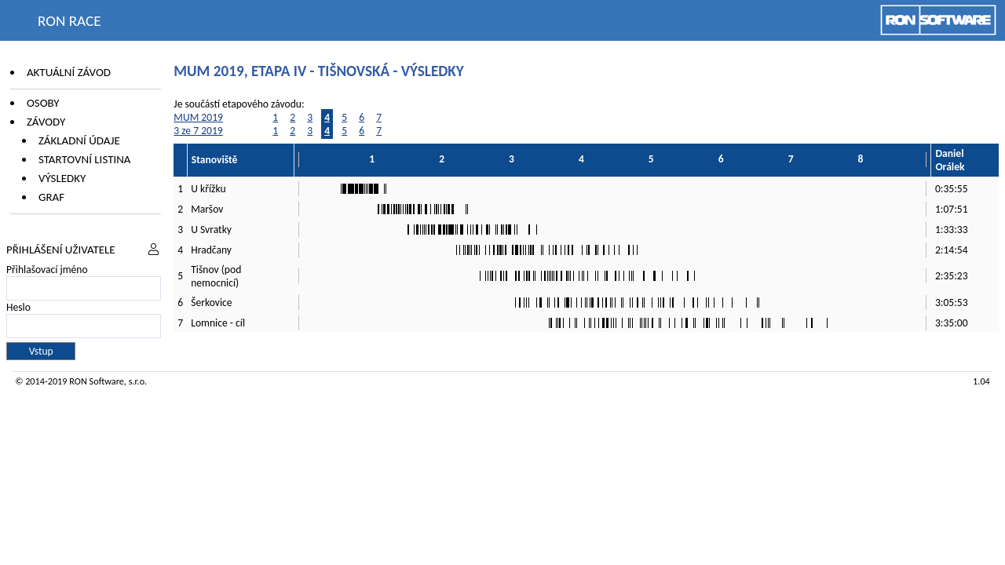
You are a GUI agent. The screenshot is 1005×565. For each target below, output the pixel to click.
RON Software (96, 381)
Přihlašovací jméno (47, 269)
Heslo (18, 307)
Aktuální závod (69, 72)
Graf (51, 197)
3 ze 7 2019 (198, 130)
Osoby (43, 103)
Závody (46, 122)
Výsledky (62, 178)
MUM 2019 (198, 117)
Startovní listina (84, 159)
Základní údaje (79, 140)
